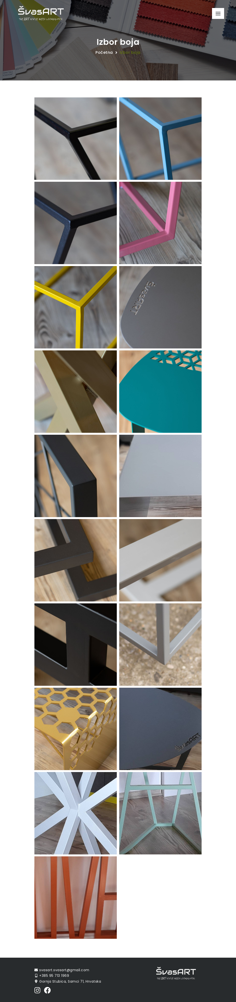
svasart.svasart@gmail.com (64, 970)
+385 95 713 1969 (54, 975)
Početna (104, 52)
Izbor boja (130, 52)
